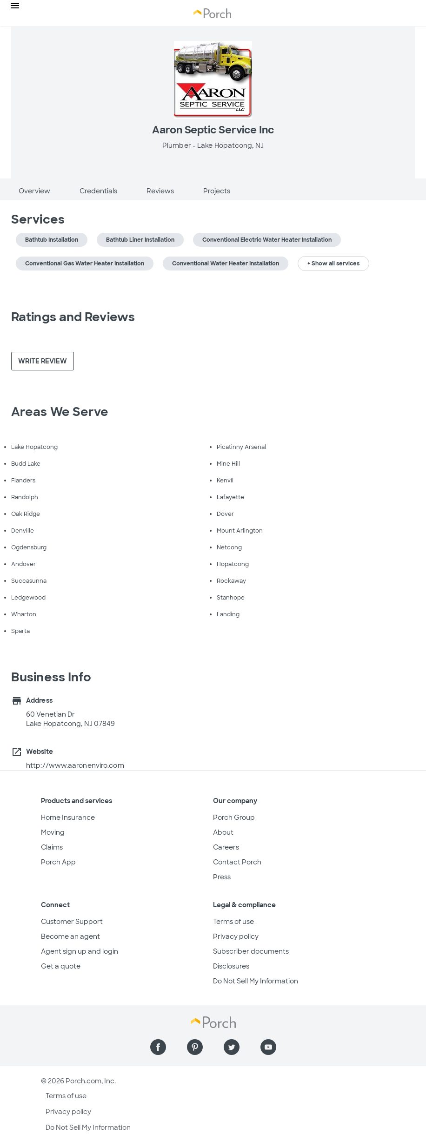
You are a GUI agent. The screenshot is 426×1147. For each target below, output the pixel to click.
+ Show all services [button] (333, 263)
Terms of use (233, 921)
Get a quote (60, 966)
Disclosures (231, 966)
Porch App (58, 862)
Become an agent (70, 936)
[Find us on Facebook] (158, 1047)
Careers (226, 847)
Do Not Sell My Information (255, 981)
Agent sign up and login (79, 951)
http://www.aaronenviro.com (75, 765)
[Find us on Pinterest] (195, 1047)
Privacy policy (236, 936)
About (223, 832)
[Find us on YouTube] (268, 1047)
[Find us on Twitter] (232, 1047)
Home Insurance (68, 817)
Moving (53, 832)
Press (222, 877)
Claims (52, 847)
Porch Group (234, 817)
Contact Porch (237, 862)
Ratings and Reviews (73, 317)
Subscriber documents (251, 951)
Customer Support (72, 921)
